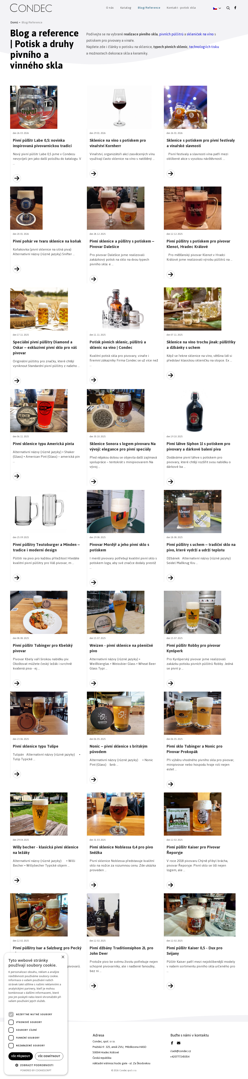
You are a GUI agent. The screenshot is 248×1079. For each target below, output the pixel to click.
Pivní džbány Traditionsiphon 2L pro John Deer (121, 950)
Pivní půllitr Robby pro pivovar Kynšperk (193, 648)
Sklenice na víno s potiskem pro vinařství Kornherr (118, 143)
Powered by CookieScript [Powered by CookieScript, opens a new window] (35, 1070)
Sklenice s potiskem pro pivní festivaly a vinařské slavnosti (201, 143)
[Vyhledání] (228, 7)
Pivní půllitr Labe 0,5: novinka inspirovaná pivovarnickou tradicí (42, 143)
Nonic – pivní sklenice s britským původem (118, 749)
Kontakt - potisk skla (181, 7)
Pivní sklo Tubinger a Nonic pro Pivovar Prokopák (194, 749)
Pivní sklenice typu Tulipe (35, 746)
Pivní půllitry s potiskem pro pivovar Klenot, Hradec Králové (198, 244)
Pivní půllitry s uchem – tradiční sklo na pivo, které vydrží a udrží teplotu (201, 547)
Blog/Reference (149, 7)
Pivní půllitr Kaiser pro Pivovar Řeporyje (193, 849)
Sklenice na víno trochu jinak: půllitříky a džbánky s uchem (201, 344)
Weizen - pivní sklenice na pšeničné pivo (121, 648)
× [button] (62, 957)
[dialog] (35, 1014)
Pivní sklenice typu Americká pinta (43, 444)
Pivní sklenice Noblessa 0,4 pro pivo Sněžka (121, 849)
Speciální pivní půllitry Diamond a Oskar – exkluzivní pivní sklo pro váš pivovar (45, 347)
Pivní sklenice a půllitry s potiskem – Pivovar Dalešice (122, 244)
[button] (217, 7)
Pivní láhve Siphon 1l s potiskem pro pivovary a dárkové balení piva (198, 446)
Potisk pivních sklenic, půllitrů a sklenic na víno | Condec (118, 344)
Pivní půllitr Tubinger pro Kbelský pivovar (43, 648)
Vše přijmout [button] (20, 1056)
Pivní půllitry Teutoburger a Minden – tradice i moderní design (46, 547)
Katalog (125, 7)
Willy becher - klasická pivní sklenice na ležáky (45, 849)
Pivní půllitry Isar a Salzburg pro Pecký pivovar (47, 950)
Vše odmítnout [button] (49, 1056)
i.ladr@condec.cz (180, 1051)
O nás (110, 7)
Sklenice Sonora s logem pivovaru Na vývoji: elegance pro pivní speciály (123, 446)
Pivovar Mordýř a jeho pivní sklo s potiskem (119, 547)
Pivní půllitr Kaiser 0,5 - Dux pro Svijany (194, 950)
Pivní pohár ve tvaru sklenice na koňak (47, 241)
